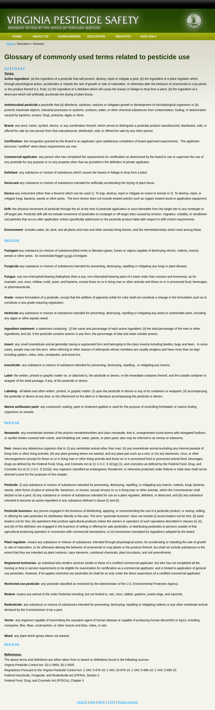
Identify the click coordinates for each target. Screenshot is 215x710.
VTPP (111, 702)
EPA (92, 702)
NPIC (101, 702)
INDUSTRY (123, 36)
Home (10, 43)
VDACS (82, 702)
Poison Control (128, 702)
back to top (11, 240)
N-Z (22, 68)
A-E (6, 68)
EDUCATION (96, 36)
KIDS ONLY (148, 36)
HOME (16, 36)
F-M (14, 68)
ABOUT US (41, 36)
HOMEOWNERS (69, 36)
